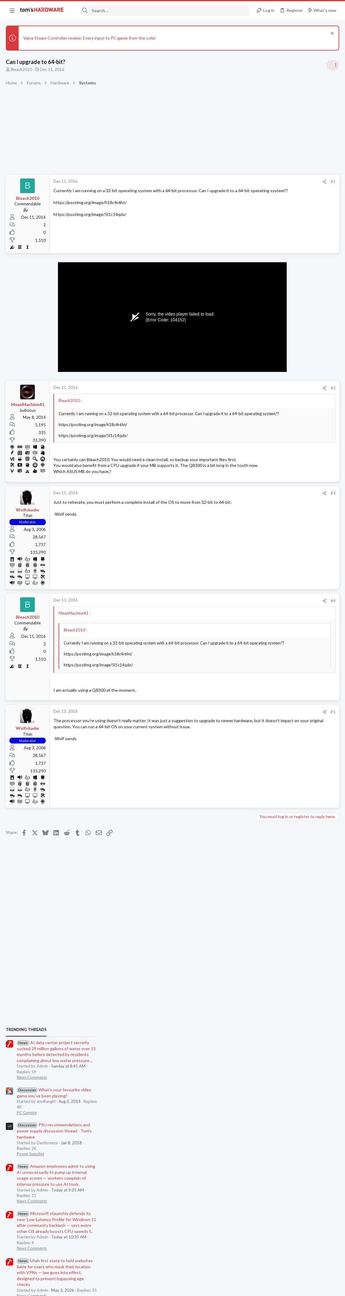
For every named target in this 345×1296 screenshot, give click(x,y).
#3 (235, 504)
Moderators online (269, 931)
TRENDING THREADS (267, 360)
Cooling (265, 714)
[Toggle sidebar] (332, 65)
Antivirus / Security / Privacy (283, 814)
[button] (12, 10)
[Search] (161, 10)
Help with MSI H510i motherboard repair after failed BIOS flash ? (298, 898)
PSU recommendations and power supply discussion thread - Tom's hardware (295, 462)
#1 (235, 181)
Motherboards (271, 915)
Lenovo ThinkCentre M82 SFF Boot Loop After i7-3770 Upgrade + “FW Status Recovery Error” (296, 732)
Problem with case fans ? (291, 702)
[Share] (226, 182)
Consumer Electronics (277, 779)
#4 (235, 612)
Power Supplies (272, 484)
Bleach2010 (21, 69)
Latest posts (261, 689)
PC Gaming (268, 443)
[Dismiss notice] (331, 34)
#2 (235, 388)
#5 (235, 723)
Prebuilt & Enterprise (276, 749)
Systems (265, 850)
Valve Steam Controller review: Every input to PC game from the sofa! (89, 38)
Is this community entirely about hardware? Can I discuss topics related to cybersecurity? (298, 797)
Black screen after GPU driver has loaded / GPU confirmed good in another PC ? (296, 833)
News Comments (273, 408)
